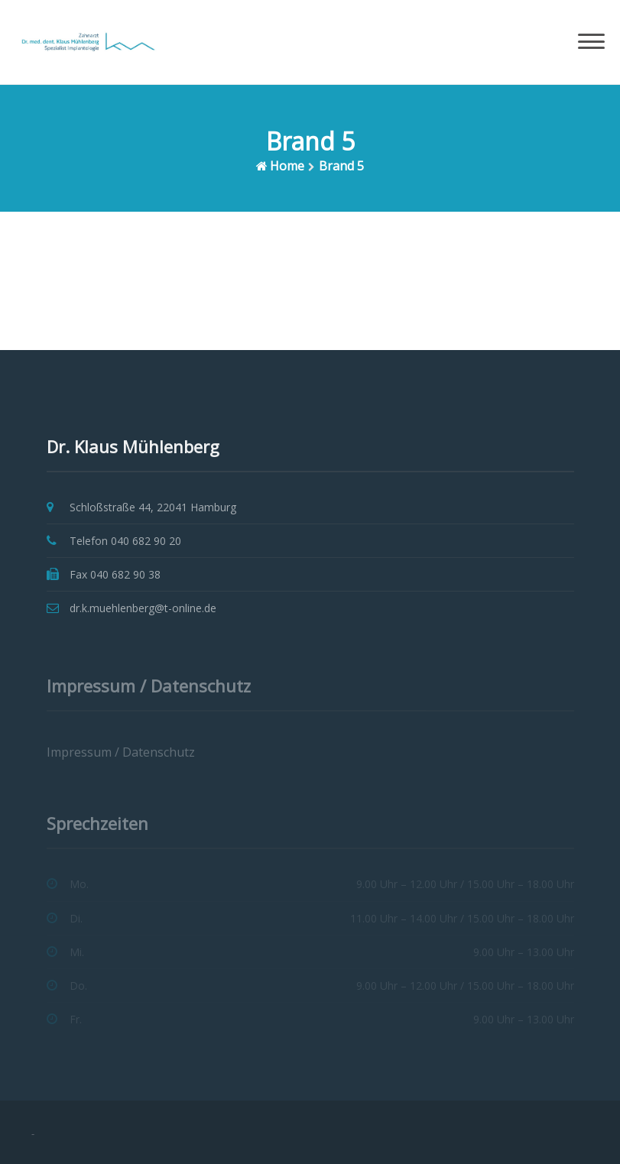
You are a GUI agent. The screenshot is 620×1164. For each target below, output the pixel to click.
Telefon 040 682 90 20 (125, 540)
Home (287, 165)
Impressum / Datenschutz (121, 752)
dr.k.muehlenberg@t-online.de (143, 608)
